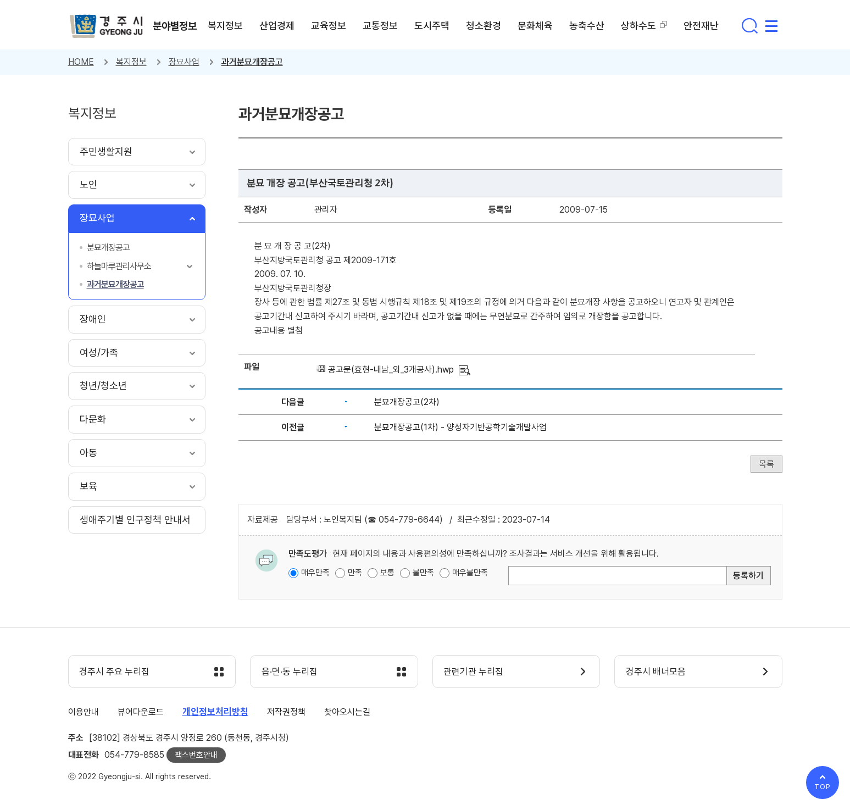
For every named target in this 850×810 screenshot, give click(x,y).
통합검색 (749, 26)
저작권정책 (286, 712)
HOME (81, 62)
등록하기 (748, 575)
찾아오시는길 (347, 712)
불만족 (423, 573)
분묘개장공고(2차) (407, 402)
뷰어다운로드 (141, 712)
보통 (387, 573)
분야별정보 (175, 26)
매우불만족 (470, 573)
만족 (355, 573)
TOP (822, 787)
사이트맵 (771, 26)
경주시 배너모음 (656, 672)
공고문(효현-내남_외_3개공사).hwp (391, 369)
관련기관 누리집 (474, 672)
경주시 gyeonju (106, 26)
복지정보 (131, 62)
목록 (766, 464)
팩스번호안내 (196, 755)
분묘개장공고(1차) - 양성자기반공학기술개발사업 (460, 427)
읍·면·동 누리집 (290, 672)
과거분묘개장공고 (252, 62)
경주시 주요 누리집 (115, 672)
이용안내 (83, 712)
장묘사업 (184, 62)
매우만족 (315, 573)
